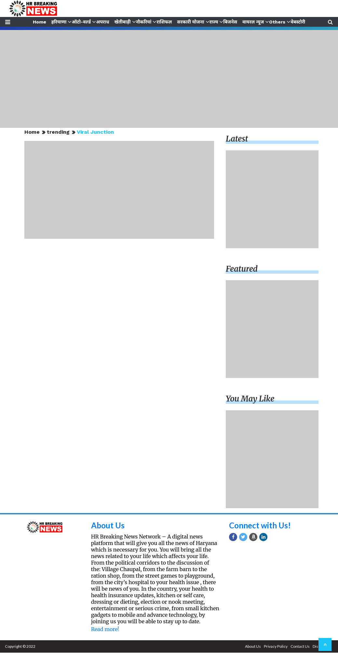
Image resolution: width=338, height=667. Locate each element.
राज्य (214, 21)
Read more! (105, 629)
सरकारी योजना (190, 21)
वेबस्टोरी (298, 21)
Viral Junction (95, 132)
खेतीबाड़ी (122, 21)
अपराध (102, 21)
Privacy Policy (276, 646)
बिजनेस (231, 21)
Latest (237, 139)
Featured (242, 269)
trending (58, 132)
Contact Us (300, 646)
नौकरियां (143, 21)
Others (278, 21)
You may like (250, 399)
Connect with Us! (260, 525)
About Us (108, 525)
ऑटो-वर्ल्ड (80, 21)
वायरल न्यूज (253, 21)
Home (38, 21)
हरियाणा (58, 21)
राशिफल (164, 21)
